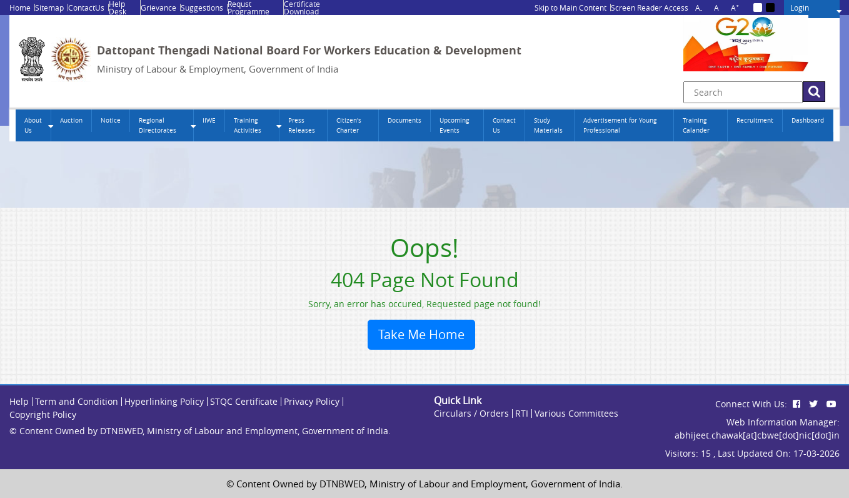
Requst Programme (248, 7)
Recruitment (754, 120)
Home (20, 7)
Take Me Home (421, 334)
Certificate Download (302, 7)
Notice (111, 120)
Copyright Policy (42, 414)
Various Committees (576, 413)
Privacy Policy (311, 401)
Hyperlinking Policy (164, 401)
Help (19, 401)
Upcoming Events (454, 125)
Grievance (158, 7)
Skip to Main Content (570, 7)
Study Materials (548, 125)
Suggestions (202, 7)
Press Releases (301, 125)
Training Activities (247, 125)
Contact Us (504, 125)
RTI (521, 413)
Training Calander (696, 125)
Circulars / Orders (471, 413)
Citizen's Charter (348, 125)
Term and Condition (76, 401)
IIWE (209, 120)
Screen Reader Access (649, 7)
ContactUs (86, 7)
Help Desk (117, 7)
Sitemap (49, 7)
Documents (404, 120)
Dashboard (807, 120)
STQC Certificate (244, 401)
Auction (71, 120)
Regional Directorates (157, 125)
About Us (33, 125)
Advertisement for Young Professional (619, 125)
